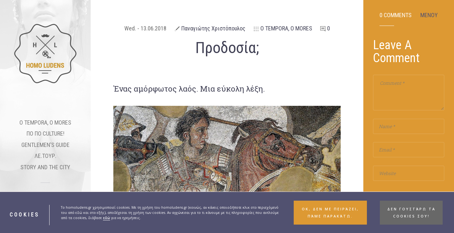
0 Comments (396, 15)
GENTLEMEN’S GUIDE (45, 144)
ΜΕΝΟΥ (429, 15)
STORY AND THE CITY (45, 167)
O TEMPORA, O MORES (45, 122)
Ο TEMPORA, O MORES (286, 28)
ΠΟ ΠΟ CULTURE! (45, 133)
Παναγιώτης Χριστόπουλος (213, 28)
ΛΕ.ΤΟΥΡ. (45, 155)
